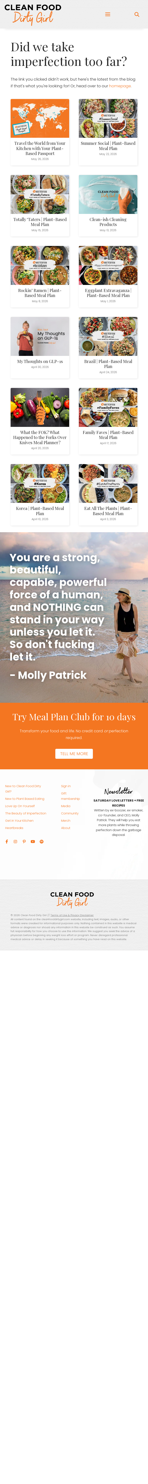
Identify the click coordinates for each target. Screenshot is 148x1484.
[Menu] (108, 14)
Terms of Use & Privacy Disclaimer (72, 915)
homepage (120, 86)
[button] (7, 842)
